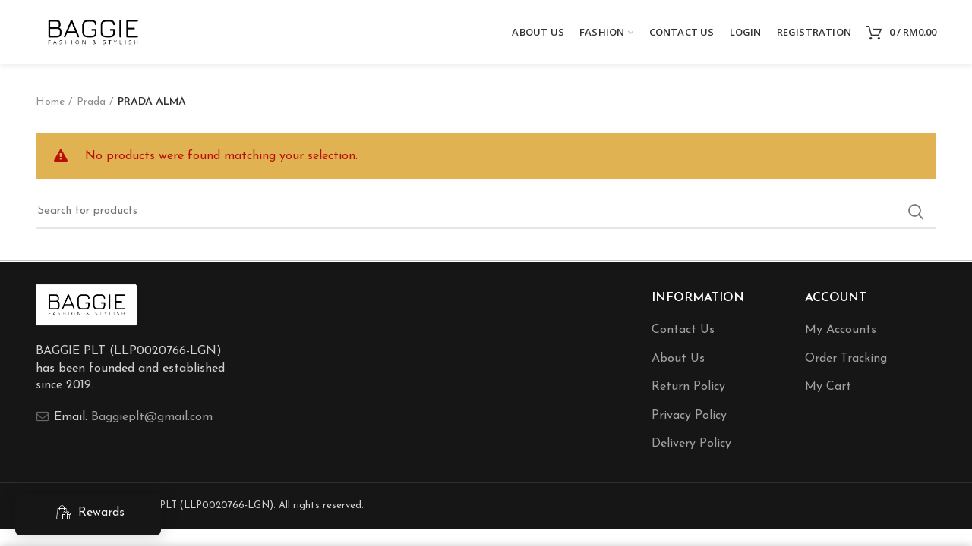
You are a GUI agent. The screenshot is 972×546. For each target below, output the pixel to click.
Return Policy (688, 387)
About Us (678, 359)
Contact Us (683, 330)
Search (916, 211)
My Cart (828, 387)
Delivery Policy (691, 444)
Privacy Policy (689, 416)
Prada (91, 102)
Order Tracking (846, 359)
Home (50, 102)
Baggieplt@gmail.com (152, 417)
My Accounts (840, 330)
